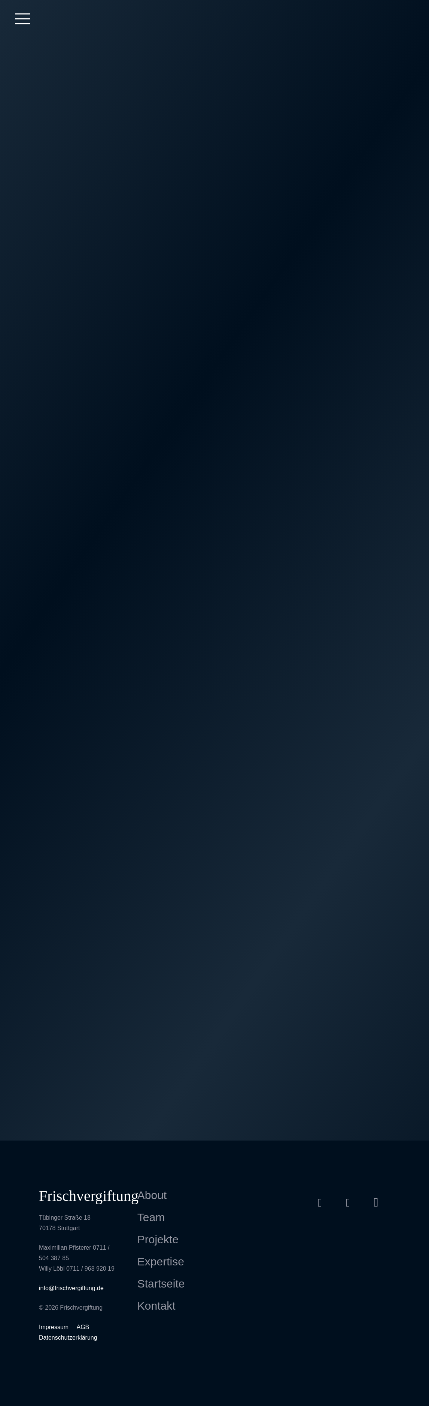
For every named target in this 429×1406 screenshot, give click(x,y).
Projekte (158, 1239)
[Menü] (22, 18)
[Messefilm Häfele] (80, 116)
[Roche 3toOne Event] (348, 102)
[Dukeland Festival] (80, 214)
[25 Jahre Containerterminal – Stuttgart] (214, 418)
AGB (82, 1327)
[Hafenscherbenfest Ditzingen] (80, 778)
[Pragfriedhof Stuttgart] (214, 324)
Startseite (161, 1283)
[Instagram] (376, 1203)
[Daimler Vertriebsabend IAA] (348, 524)
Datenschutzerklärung (68, 1337)
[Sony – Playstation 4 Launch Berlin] (80, 1071)
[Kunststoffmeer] (348, 964)
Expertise (160, 1261)
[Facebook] (320, 1203)
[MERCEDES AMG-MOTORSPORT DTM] (214, 969)
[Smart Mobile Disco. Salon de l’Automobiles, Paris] (80, 870)
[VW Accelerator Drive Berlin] (214, 625)
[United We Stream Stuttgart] (80, 655)
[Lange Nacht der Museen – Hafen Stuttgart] (214, 769)
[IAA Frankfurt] (348, 760)
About (152, 1195)
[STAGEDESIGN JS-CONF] (80, 972)
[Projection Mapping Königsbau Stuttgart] (214, 106)
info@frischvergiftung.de (71, 1288)
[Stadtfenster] (214, 517)
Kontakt (156, 1306)
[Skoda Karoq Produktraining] (348, 874)
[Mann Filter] (80, 326)
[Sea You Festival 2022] (214, 214)
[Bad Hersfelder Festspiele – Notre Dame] (348, 228)
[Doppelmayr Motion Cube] (80, 411)
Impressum (54, 1327)
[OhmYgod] (80, 507)
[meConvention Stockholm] (214, 869)
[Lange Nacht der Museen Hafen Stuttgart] (348, 325)
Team (151, 1217)
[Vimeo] (348, 1203)
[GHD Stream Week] (348, 413)
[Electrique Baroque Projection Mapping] (348, 631)
